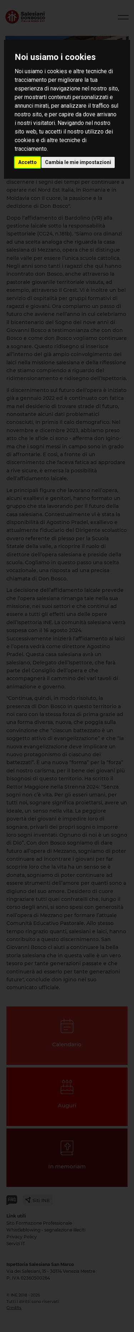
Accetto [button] (27, 162)
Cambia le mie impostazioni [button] (78, 162)
